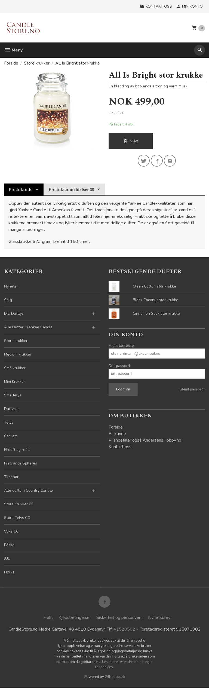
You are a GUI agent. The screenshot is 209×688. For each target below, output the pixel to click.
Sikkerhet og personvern (119, 617)
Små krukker (15, 368)
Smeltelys (12, 395)
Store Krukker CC (19, 504)
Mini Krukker (14, 381)
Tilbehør (11, 476)
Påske (9, 545)
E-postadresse (121, 345)
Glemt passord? (192, 389)
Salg (8, 299)
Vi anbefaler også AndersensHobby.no (145, 440)
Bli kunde (117, 434)
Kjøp (130, 141)
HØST (9, 572)
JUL (7, 558)
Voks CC (11, 531)
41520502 (124, 629)
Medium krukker (17, 354)
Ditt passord (119, 365)
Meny (13, 50)
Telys (8, 422)
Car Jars (11, 436)
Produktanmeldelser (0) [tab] (71, 189)
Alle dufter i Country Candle (28, 490)
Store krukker (15, 340)
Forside (11, 63)
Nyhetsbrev (159, 617)
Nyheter (11, 286)
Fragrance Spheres (20, 463)
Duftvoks (12, 408)
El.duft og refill (17, 449)
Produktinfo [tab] (20, 189)
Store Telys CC (17, 517)
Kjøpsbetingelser (75, 617)
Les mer (109, 661)
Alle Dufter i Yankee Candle (28, 327)
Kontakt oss (120, 447)
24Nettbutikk (115, 676)
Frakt (48, 617)
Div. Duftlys (14, 313)
